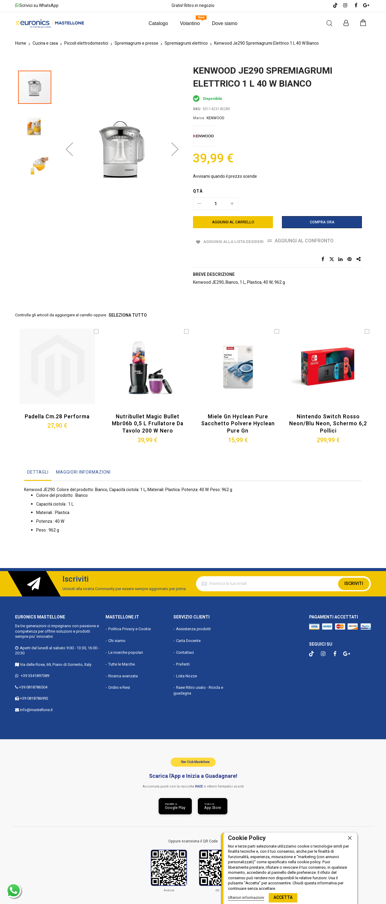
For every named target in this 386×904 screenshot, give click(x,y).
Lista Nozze (186, 673)
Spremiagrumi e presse (136, 43)
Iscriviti (353, 581)
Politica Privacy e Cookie (129, 626)
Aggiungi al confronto (311, 240)
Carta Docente (188, 638)
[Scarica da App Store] (214, 805)
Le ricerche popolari (125, 650)
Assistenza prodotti (193, 626)
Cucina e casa (45, 43)
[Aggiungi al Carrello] (233, 222)
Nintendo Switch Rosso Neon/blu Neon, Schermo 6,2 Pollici (328, 422)
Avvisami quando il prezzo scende (225, 176)
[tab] (38, 471)
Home (20, 43)
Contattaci (185, 650)
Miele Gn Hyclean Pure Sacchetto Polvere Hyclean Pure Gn (238, 422)
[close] (349, 838)
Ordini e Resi (119, 685)
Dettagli (38, 469)
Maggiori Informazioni (83, 469)
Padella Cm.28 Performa (57, 415)
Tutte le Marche (121, 661)
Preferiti (183, 661)
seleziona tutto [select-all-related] (126, 315)
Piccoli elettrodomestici (86, 43)
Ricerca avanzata (123, 673)
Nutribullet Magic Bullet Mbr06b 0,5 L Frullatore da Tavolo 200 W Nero (147, 422)
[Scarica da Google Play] (174, 805)
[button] (69, 113)
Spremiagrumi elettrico (186, 43)
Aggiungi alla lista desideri (235, 240)
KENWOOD (215, 118)
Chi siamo (116, 638)
